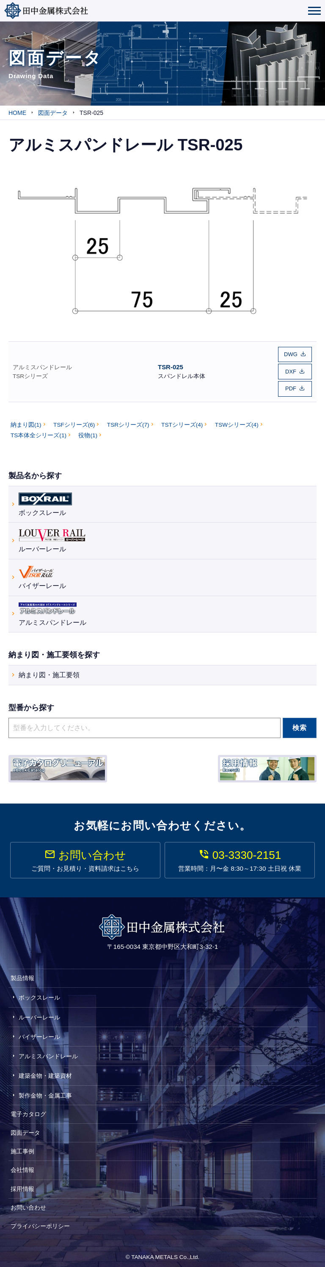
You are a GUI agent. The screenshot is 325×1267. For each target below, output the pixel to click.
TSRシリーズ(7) (128, 421)
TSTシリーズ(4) (182, 421)
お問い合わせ (28, 1203)
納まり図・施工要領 (49, 671)
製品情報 (22, 974)
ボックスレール (45, 499)
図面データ (25, 1129)
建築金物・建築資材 (45, 1072)
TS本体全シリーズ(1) (38, 432)
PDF (290, 385)
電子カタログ (28, 1110)
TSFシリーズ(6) (74, 421)
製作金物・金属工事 (45, 1091)
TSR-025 (170, 364)
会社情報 (22, 1166)
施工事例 (22, 1147)
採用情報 (22, 1185)
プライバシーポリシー (40, 1222)
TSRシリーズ (30, 374)
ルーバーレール (52, 536)
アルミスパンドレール (42, 365)
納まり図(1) (26, 421)
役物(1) (87, 432)
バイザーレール (42, 573)
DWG (290, 354)
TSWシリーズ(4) (237, 421)
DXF (290, 370)
